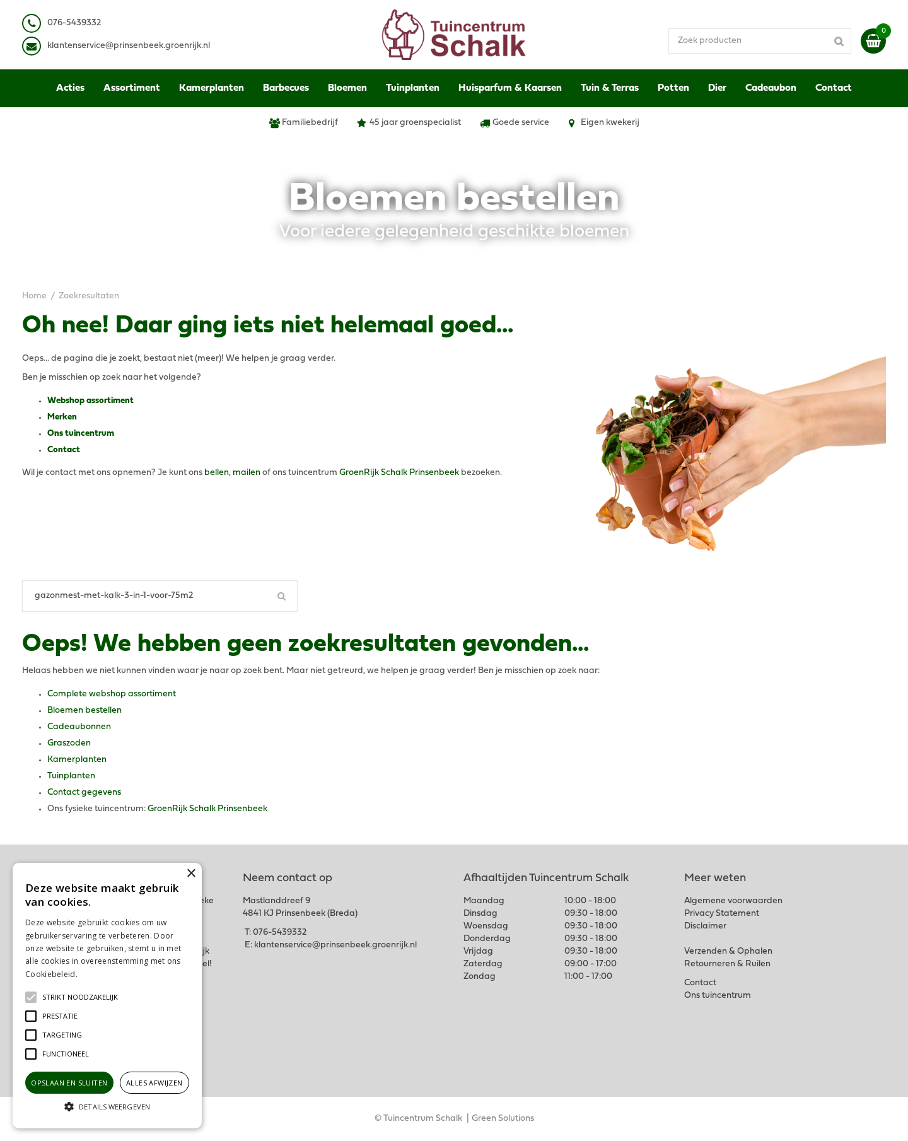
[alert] (107, 995)
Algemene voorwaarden (733, 901)
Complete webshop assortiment (111, 694)
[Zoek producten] (759, 41)
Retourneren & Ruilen (727, 964)
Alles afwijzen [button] (154, 1082)
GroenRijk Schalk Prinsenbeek (399, 473)
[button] (80, 997)
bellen (216, 473)
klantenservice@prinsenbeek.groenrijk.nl (335, 945)
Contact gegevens (84, 792)
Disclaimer (705, 926)
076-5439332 (279, 932)
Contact (63, 450)
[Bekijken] (873, 41)
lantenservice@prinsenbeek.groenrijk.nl (131, 46)
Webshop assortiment (90, 401)
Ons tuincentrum (80, 434)
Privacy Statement (721, 914)
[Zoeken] (160, 596)
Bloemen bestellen (84, 710)
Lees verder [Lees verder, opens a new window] (100, 974)
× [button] (190, 874)
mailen (246, 473)
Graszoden (69, 743)
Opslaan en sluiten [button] (69, 1082)
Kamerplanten (77, 760)
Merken (62, 417)
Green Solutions (503, 1119)
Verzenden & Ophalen (728, 951)
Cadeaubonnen (79, 727)
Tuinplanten (71, 776)
